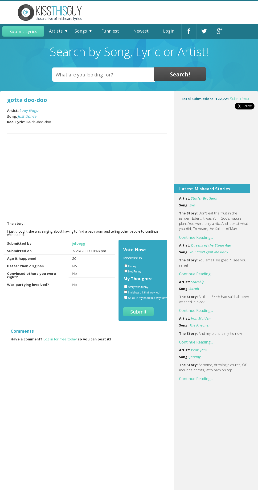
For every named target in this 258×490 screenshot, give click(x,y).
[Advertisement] (216, 150)
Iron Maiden (201, 318)
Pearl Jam (199, 350)
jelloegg (78, 243)
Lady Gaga (29, 110)
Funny (130, 266)
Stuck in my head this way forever (143, 298)
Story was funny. (136, 287)
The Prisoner (199, 325)
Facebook (189, 31)
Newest (141, 31)
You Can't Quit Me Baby (208, 252)
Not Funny (132, 271)
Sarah (194, 288)
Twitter (204, 31)
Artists (56, 31)
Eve (192, 205)
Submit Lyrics (23, 31)
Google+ (218, 31)
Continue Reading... (196, 237)
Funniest (110, 31)
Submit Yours (240, 98)
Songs (81, 31)
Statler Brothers (204, 198)
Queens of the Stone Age (211, 245)
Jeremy (195, 356)
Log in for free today (60, 339)
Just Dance (27, 116)
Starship (198, 281)
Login (168, 31)
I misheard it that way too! (142, 292)
